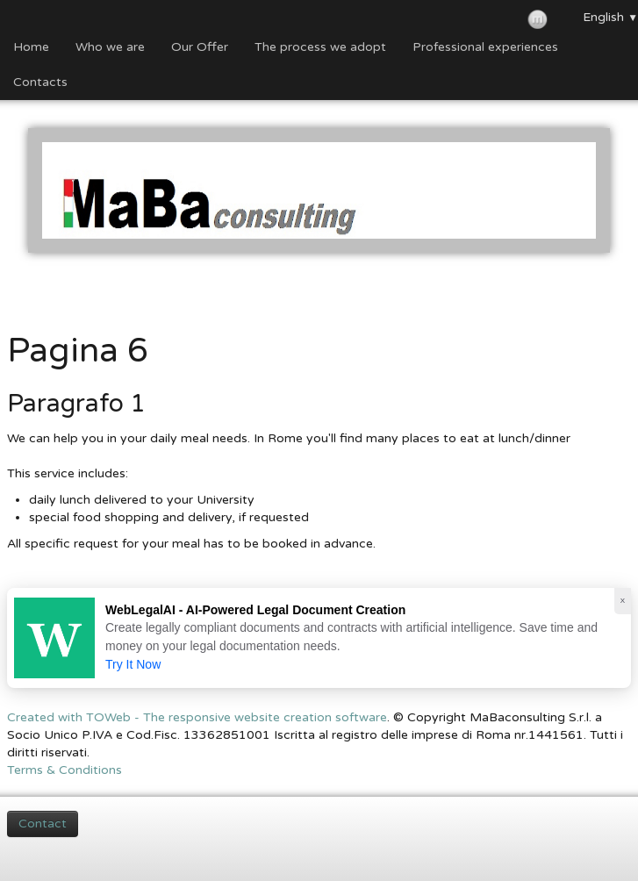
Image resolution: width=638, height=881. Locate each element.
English (610, 17)
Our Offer (199, 46)
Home (31, 46)
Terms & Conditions (64, 770)
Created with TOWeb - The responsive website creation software (197, 717)
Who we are (110, 46)
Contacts (40, 82)
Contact (42, 823)
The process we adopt (320, 46)
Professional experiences (485, 46)
